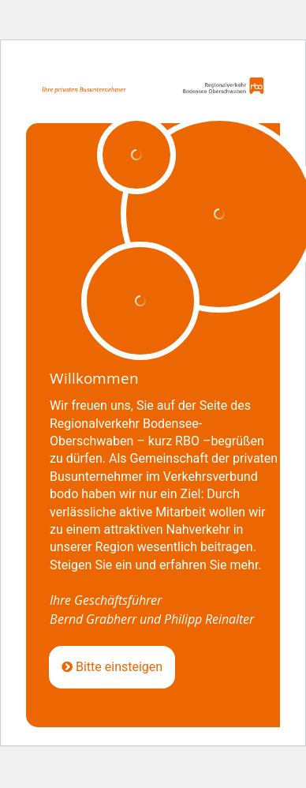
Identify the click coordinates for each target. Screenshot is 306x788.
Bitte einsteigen (112, 666)
